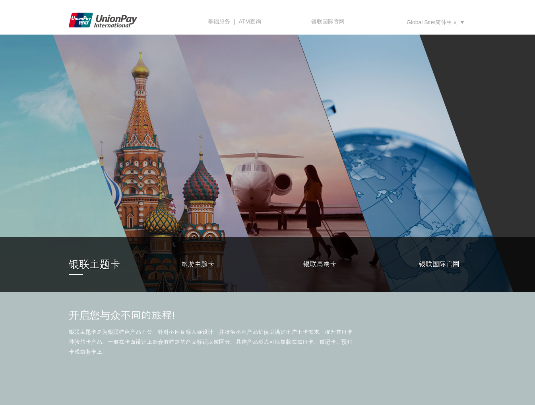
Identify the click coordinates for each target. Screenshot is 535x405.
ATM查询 (249, 21)
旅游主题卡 (197, 264)
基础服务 (219, 21)
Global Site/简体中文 (432, 22)
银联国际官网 (328, 21)
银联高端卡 (320, 264)
